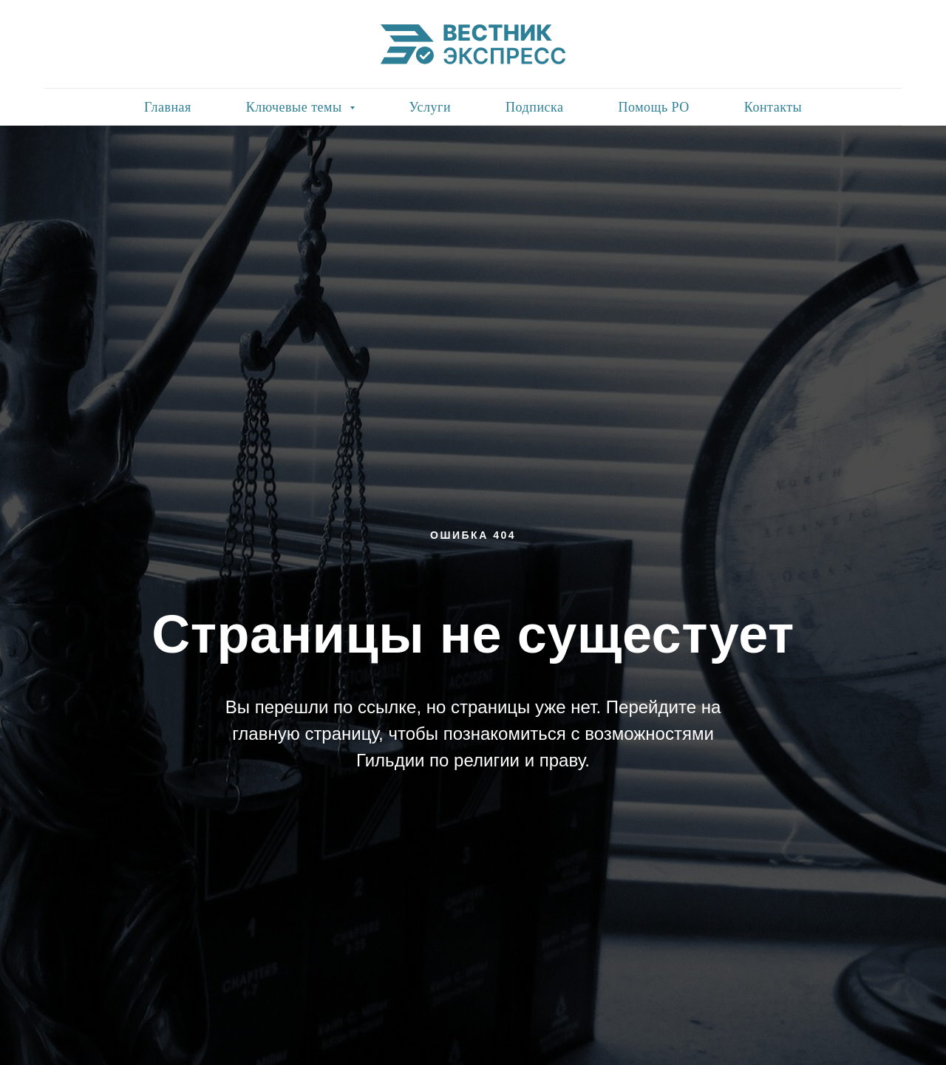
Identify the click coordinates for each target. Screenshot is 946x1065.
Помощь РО (653, 107)
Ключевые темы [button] (296, 107)
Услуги (430, 107)
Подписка (534, 107)
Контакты (773, 107)
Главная (167, 107)
